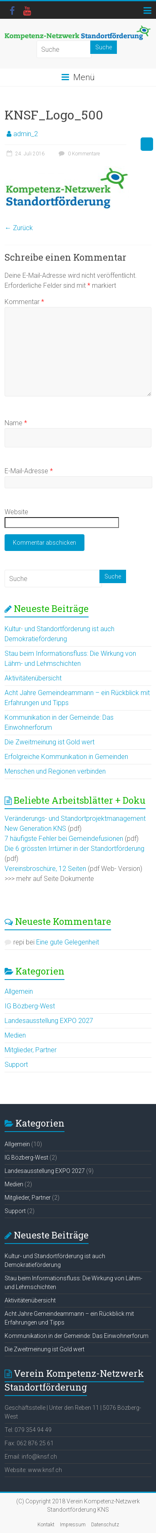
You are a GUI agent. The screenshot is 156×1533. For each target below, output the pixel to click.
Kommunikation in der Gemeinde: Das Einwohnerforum (77, 1335)
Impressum (73, 1525)
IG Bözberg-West (30, 1006)
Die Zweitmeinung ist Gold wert (49, 742)
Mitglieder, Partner (31, 1050)
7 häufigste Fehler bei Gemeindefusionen (64, 839)
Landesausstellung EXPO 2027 (49, 1021)
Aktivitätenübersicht (33, 678)
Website (16, 512)
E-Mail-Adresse (29, 471)
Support (16, 1065)
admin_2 (25, 134)
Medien (15, 1035)
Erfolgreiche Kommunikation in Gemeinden (66, 757)
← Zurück (19, 228)
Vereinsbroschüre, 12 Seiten (45, 869)
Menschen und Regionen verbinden (55, 771)
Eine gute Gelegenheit (67, 942)
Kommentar (24, 302)
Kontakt (45, 1525)
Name (16, 423)
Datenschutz (105, 1525)
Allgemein (19, 991)
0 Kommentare (78, 154)
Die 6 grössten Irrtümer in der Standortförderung (74, 849)
